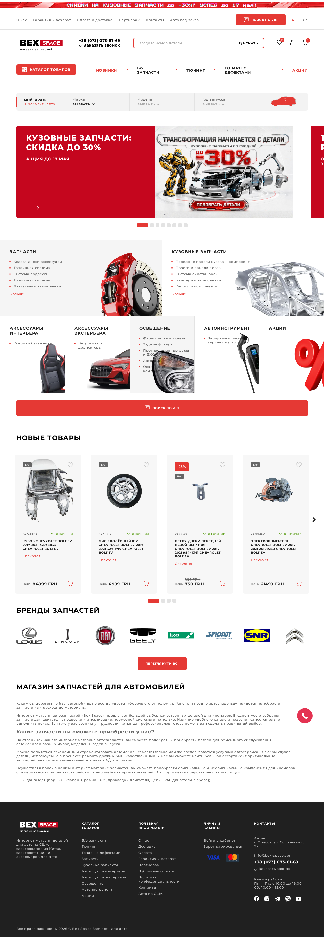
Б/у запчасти (148, 70)
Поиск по (261, 20)
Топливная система (32, 268)
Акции (300, 70)
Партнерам (129, 20)
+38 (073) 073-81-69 (99, 40)
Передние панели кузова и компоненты (214, 262)
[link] (154, 172)
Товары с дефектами (101, 853)
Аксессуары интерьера (103, 871)
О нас (21, 20)
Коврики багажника (33, 343)
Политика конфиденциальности (159, 879)
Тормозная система (32, 280)
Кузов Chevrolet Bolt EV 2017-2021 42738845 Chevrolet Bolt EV (47, 545)
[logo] (41, 43)
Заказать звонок (99, 45)
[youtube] (299, 899)
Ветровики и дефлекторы (90, 345)
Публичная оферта (156, 871)
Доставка (147, 846)
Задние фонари (158, 344)
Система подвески (31, 274)
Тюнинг (195, 70)
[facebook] (256, 899)
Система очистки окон (197, 274)
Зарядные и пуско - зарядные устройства (228, 340)
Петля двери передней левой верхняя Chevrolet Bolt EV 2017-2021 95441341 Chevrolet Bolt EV (198, 548)
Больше (17, 294)
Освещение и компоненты (156, 369)
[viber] (288, 899)
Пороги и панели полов (198, 268)
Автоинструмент (97, 889)
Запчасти (90, 859)
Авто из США (150, 893)
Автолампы (153, 361)
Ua (305, 20)
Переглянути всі (162, 663)
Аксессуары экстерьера (104, 877)
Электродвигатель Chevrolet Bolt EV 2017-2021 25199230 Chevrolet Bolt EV (274, 546)
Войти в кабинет (219, 840)
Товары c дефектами (238, 70)
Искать (248, 43)
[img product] (48, 489)
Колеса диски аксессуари (38, 262)
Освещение (93, 883)
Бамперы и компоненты (198, 280)
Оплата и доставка (95, 20)
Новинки (106, 70)
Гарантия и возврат (52, 20)
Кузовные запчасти (100, 865)
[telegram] (277, 898)
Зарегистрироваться (223, 846)
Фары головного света (164, 338)
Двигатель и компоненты (37, 286)
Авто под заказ (184, 20)
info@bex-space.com (273, 855)
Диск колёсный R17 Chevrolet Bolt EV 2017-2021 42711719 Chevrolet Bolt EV (122, 546)
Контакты (155, 20)
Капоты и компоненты (196, 286)
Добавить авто (39, 104)
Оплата (145, 853)
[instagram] (266, 899)
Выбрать (81, 104)
